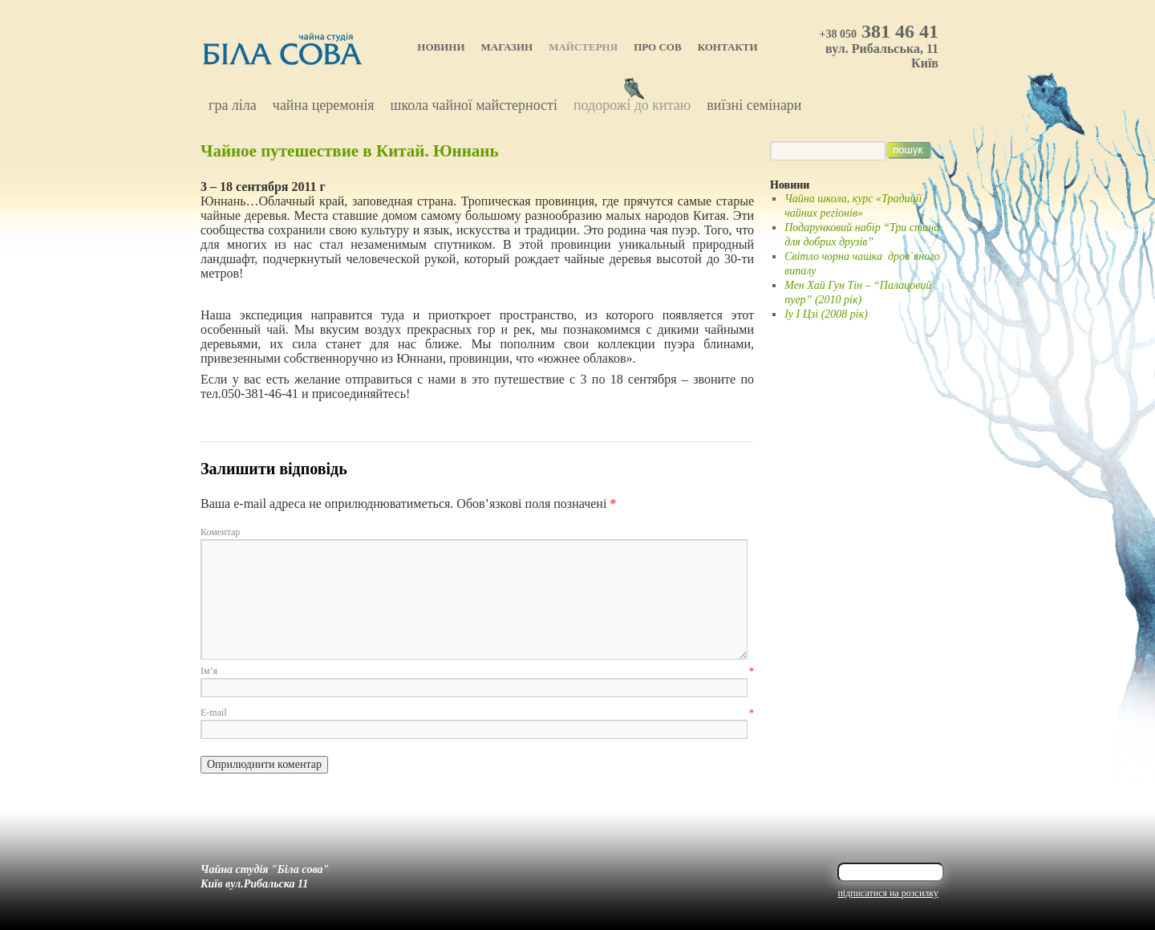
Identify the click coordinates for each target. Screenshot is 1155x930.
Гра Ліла (233, 105)
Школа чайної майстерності (474, 105)
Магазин (507, 47)
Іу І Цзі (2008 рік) (826, 314)
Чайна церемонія (324, 105)
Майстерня (583, 47)
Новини (440, 47)
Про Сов (658, 47)
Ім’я (477, 670)
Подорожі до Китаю (632, 105)
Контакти (728, 47)
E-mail (477, 712)
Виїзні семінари (754, 105)
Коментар (220, 532)
